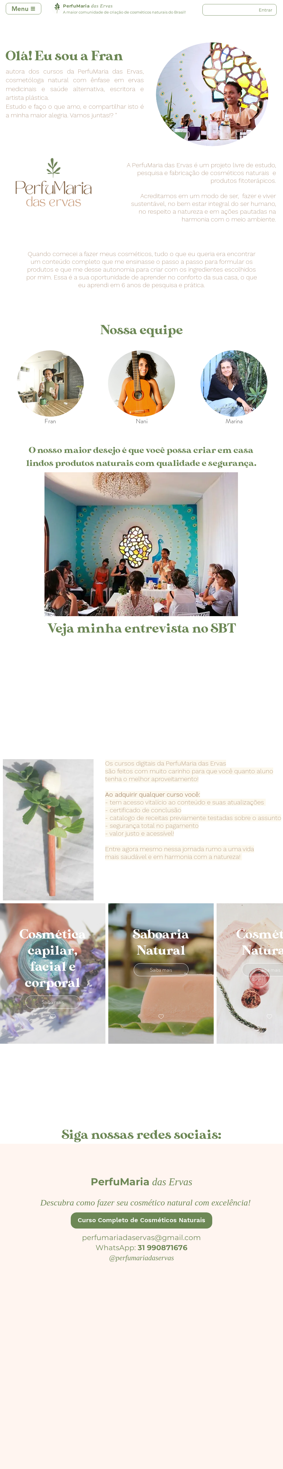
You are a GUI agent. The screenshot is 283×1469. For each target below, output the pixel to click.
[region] (50, 383)
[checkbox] (53, 1017)
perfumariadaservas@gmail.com (141, 1237)
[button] (141, 544)
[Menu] (23, 8)
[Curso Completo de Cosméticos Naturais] (141, 1220)
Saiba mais (53, 1002)
